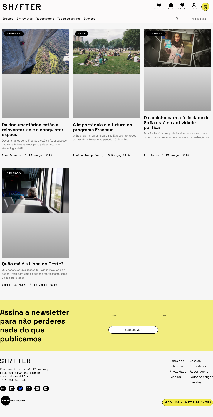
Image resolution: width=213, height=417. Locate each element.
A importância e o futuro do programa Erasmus (102, 127)
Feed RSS (176, 377)
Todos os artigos (68, 19)
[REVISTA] (159, 5)
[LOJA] (171, 5)
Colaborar (176, 366)
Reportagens (45, 19)
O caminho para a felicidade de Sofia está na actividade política (177, 122)
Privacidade (178, 372)
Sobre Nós (177, 361)
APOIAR (182, 8)
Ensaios (8, 19)
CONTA (194, 8)
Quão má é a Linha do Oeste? (33, 264)
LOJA (171, 8)
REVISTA (159, 8)
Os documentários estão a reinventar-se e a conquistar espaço (32, 129)
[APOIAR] (182, 5)
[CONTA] (194, 5)
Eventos (89, 19)
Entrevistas (25, 19)
